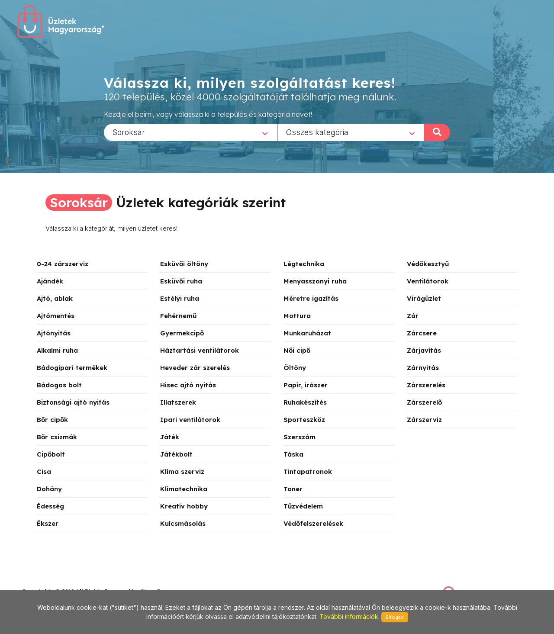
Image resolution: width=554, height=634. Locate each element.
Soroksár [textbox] (129, 131)
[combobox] (190, 132)
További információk (348, 616)
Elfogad (395, 617)
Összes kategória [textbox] (317, 131)
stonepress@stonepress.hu (56, 582)
